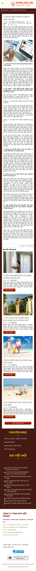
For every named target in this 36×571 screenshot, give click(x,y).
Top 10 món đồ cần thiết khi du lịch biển (18, 404)
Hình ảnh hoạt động (13, 445)
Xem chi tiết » (9, 290)
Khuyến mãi (10, 442)
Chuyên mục (18, 432)
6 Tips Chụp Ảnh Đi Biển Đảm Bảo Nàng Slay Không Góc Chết (16, 319)
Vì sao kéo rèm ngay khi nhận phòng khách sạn (17, 277)
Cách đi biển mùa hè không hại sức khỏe (17, 361)
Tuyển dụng (10, 449)
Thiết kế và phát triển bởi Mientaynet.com (18, 567)
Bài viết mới (18, 455)
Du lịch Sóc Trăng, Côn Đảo (16, 438)
